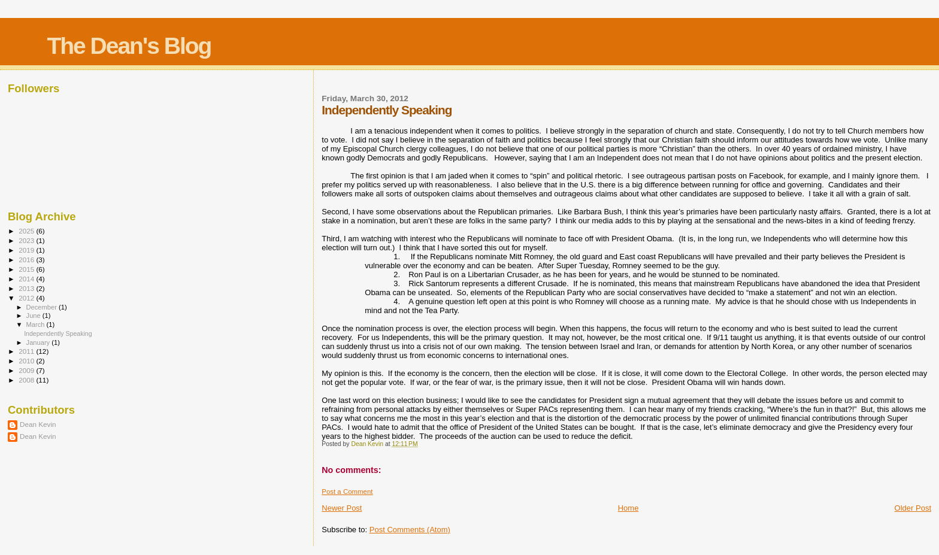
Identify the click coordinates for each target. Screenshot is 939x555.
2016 (27, 259)
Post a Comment (347, 491)
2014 (27, 279)
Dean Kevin (38, 424)
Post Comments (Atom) (409, 529)
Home (628, 508)
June (34, 315)
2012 (27, 298)
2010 (27, 361)
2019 (27, 250)
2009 (27, 370)
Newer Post (342, 508)
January (39, 342)
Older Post (913, 508)
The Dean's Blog (129, 46)
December (42, 307)
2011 (27, 351)
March (36, 324)
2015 (27, 269)
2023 (27, 240)
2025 (27, 231)
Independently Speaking (58, 333)
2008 (27, 380)
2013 (27, 288)
